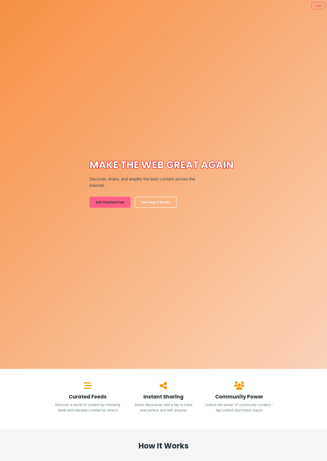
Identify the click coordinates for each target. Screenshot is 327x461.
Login (318, 6)
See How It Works (155, 202)
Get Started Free (110, 202)
